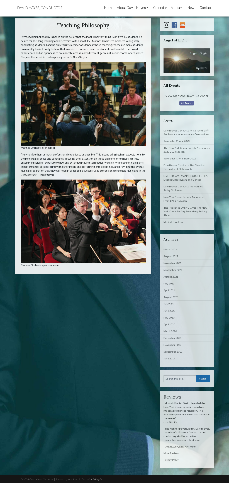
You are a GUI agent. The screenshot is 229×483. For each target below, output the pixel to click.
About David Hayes (131, 8)
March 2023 (170, 249)
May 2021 (169, 283)
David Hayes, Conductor (39, 8)
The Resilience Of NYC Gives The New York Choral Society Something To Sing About (185, 211)
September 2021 (173, 269)
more (197, 439)
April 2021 (169, 290)
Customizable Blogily (91, 479)
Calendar (160, 8)
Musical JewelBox (173, 221)
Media (175, 8)
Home (108, 8)
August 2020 (171, 297)
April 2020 (169, 324)
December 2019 (172, 338)
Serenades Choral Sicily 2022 (180, 158)
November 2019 (172, 344)
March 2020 (170, 331)
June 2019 (169, 358)
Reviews (172, 397)
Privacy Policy (171, 459)
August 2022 (171, 256)
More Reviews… (172, 453)
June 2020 (169, 310)
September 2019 (173, 351)
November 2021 (172, 263)
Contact (206, 8)
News (191, 8)
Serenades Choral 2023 (177, 141)
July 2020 (169, 303)
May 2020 (169, 317)
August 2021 (171, 276)
